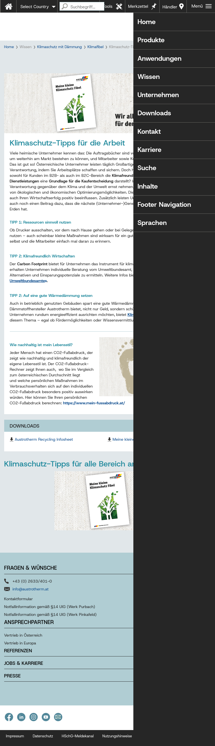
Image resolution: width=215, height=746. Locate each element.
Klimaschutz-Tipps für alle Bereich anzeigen (82, 478)
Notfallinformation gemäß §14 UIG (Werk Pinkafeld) (50, 628)
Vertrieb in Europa (20, 657)
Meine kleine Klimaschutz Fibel (140, 453)
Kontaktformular (18, 612)
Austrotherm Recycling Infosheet (44, 453)
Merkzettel (138, 6)
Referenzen (18, 665)
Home (9, 46)
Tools (107, 6)
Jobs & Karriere (23, 677)
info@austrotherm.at (31, 603)
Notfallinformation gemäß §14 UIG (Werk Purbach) (49, 620)
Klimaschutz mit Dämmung (59, 46)
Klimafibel (96, 46)
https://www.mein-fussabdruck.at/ (94, 417)
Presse (12, 690)
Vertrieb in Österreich (23, 649)
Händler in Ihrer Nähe (169, 8)
